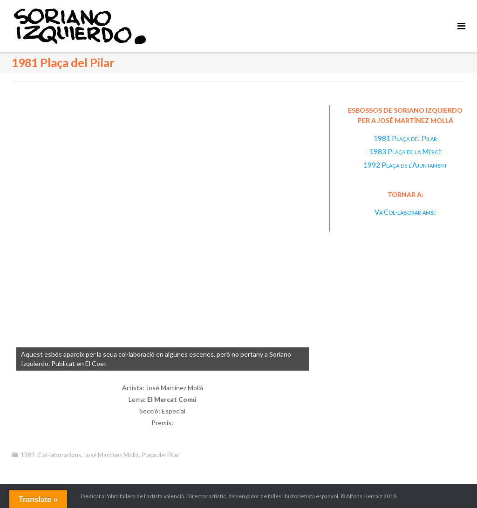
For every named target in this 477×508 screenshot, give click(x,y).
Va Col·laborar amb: (405, 212)
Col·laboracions (59, 455)
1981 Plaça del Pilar (405, 138)
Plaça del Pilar (160, 455)
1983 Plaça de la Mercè (405, 151)
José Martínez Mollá (111, 455)
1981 (27, 455)
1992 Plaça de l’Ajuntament (405, 165)
